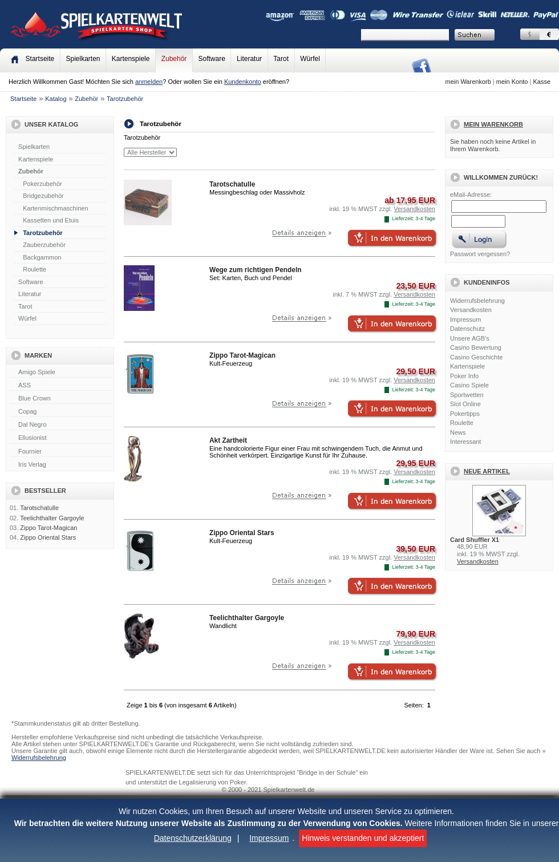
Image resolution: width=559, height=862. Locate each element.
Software (212, 59)
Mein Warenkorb (493, 124)
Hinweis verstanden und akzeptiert (363, 838)
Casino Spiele (469, 385)
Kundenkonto (242, 81)
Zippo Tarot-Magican (48, 527)
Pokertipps (465, 413)
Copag (61, 412)
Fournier (61, 452)
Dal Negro (61, 425)
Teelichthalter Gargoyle (52, 518)
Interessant (465, 441)
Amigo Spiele (61, 372)
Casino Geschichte (476, 357)
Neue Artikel (487, 471)
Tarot (281, 59)
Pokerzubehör (42, 183)
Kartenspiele (131, 59)
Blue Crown (61, 399)
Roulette (34, 269)
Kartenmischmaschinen (55, 208)
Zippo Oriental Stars (48, 537)
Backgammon (42, 257)
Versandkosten (471, 309)
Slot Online (465, 403)
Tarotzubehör (125, 98)
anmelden (149, 81)
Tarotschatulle (39, 507)
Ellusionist (61, 438)
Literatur (249, 59)
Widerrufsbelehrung (477, 300)
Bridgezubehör (43, 195)
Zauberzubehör (44, 244)
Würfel (310, 59)
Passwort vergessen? (480, 253)
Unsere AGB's (469, 338)
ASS (61, 386)
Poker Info (464, 376)
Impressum (269, 838)
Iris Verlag (61, 465)
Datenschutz (467, 328)
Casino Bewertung (475, 347)
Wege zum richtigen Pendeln (255, 270)
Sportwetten (467, 394)
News (458, 432)
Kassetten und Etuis (51, 220)
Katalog (55, 98)
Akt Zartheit (228, 440)
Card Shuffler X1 (474, 539)
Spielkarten (83, 59)
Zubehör (174, 59)
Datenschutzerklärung (193, 838)
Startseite (23, 98)
